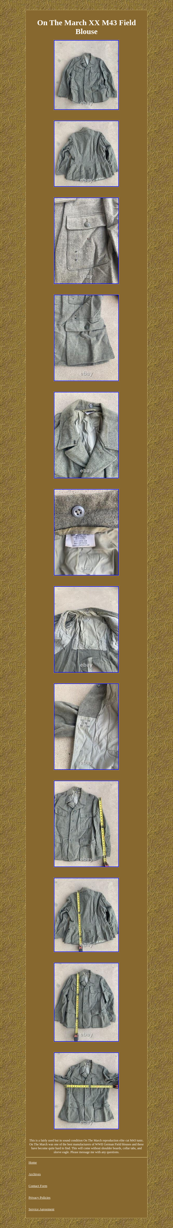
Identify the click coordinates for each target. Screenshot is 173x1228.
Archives (35, 1174)
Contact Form (38, 1186)
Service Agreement (41, 1209)
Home (33, 1162)
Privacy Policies (39, 1197)
